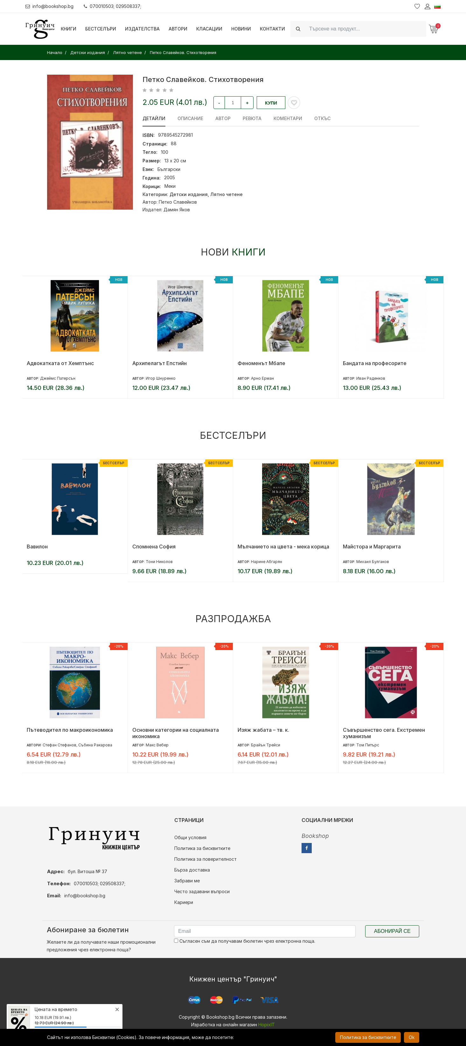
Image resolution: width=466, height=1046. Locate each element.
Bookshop (315, 835)
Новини (241, 28)
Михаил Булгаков (372, 561)
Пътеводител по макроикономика (70, 730)
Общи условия (190, 837)
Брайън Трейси (265, 745)
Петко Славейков (178, 202)
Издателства (142, 28)
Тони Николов (159, 561)
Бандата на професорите (375, 363)
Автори (178, 28)
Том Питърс (367, 745)
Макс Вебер (157, 745)
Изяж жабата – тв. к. (263, 730)
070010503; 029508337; (112, 6)
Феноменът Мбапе (261, 363)
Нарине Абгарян (266, 561)
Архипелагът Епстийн (159, 363)
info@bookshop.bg (49, 6)
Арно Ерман (262, 378)
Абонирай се (392, 931)
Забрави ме (187, 880)
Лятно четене (226, 194)
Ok (411, 1037)
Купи (271, 102)
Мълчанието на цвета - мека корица (283, 546)
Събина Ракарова (95, 745)
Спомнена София (154, 546)
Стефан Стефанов (59, 745)
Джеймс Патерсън (57, 378)
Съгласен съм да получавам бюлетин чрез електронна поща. (244, 941)
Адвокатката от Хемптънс (60, 363)
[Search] (365, 29)
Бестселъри (100, 28)
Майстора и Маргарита (372, 546)
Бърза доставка (192, 870)
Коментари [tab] (288, 118)
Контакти (272, 28)
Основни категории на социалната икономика (175, 733)
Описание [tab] (190, 118)
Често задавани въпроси (202, 891)
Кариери (183, 902)
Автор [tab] (223, 118)
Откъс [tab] (322, 118)
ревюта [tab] (252, 118)
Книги (68, 28)
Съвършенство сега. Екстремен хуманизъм (384, 733)
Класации (209, 28)
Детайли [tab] (154, 118)
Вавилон (37, 546)
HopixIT (266, 1024)
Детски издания (189, 194)
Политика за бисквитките (202, 848)
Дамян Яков (176, 209)
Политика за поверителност (205, 859)
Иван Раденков (370, 378)
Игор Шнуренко (161, 378)
